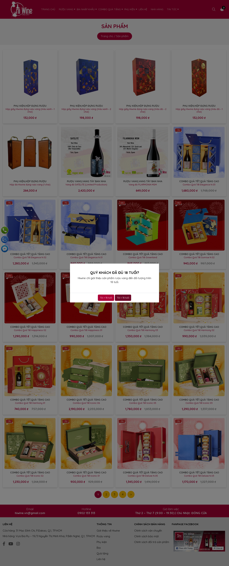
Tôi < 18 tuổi (123, 297)
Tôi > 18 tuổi (106, 297)
